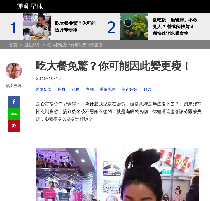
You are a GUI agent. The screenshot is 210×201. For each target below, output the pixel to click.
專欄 (90, 89)
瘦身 (62, 89)
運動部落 (32, 44)
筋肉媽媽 (129, 89)
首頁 (13, 44)
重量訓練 (107, 89)
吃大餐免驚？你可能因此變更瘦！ (76, 44)
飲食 (76, 89)
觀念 (147, 89)
